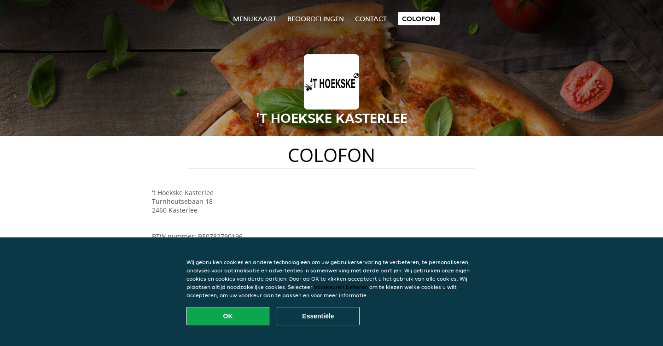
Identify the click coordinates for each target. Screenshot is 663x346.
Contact (371, 18)
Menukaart (254, 18)
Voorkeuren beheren (341, 286)
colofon (419, 18)
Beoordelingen (315, 18)
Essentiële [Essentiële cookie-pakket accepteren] (318, 316)
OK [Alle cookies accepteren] (228, 316)
